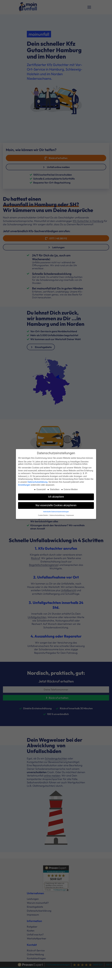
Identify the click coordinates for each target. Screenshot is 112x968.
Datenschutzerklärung (37, 481)
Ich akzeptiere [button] (56, 496)
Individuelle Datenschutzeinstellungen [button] (56, 511)
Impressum (70, 515)
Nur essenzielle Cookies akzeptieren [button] (56, 504)
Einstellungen (24, 484)
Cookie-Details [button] (43, 515)
